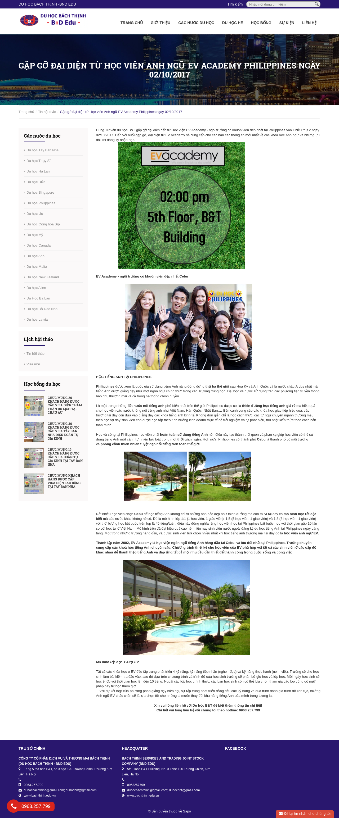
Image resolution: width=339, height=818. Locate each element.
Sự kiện (286, 23)
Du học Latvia (37, 319)
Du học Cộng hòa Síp (43, 224)
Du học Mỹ (34, 235)
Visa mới (33, 364)
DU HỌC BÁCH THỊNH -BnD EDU (47, 4)
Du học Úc (34, 214)
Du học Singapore (40, 192)
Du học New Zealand (42, 277)
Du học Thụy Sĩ (38, 161)
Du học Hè (232, 23)
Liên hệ (309, 23)
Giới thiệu (160, 23)
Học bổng (261, 23)
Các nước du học (196, 23)
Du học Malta (36, 267)
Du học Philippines (40, 203)
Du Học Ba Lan (38, 298)
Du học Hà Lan (38, 171)
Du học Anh (35, 256)
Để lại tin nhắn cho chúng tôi (305, 813)
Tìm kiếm (235, 4)
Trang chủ (132, 23)
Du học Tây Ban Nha (42, 150)
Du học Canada (38, 245)
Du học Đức (35, 182)
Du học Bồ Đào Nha (41, 309)
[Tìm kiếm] (316, 4)
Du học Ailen (36, 288)
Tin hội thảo (47, 112)
